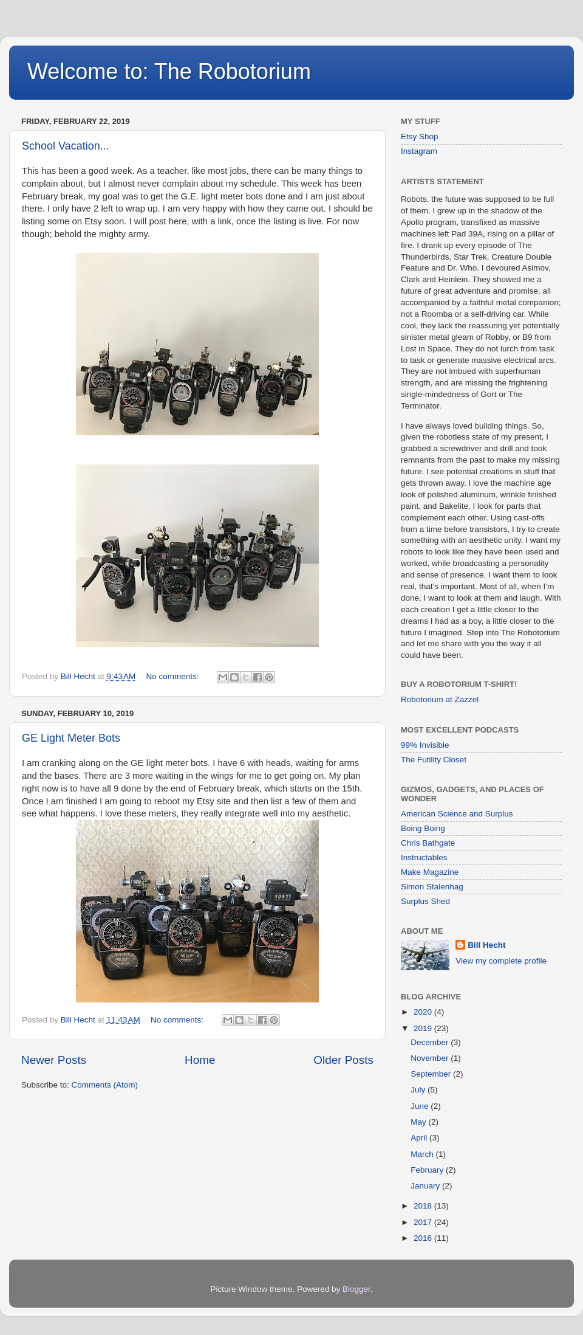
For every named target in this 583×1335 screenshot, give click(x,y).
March (423, 1154)
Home (200, 1060)
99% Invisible (425, 745)
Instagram (419, 151)
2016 (424, 1238)
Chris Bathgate (428, 842)
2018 (424, 1205)
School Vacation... (65, 146)
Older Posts (343, 1060)
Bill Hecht (486, 945)
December (431, 1042)
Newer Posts (53, 1060)
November (431, 1058)
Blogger (356, 1289)
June (421, 1106)
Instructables (424, 857)
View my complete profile (501, 960)
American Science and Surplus (457, 813)
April (420, 1137)
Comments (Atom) (105, 1084)
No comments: (174, 676)
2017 (424, 1222)
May (419, 1121)
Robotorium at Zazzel (440, 699)
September (432, 1073)
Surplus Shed (425, 901)
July (419, 1089)
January (426, 1185)
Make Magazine (430, 872)
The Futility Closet (433, 759)
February (428, 1170)
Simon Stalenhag (432, 886)
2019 (424, 1028)
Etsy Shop (419, 136)
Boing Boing (423, 828)
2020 (424, 1011)
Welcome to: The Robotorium (169, 71)
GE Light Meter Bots (71, 738)
